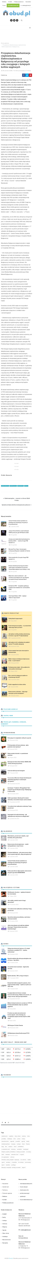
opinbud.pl (22, 1196)
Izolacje (4, 1220)
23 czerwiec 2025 (14, 679)
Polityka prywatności (19, 1)
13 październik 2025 (14, 998)
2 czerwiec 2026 (13, 875)
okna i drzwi (17, 1136)
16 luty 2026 (12, 1008)
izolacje (19, 1144)
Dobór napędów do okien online (17, 684)
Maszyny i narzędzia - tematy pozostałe (11, 1167)
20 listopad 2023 (13, 810)
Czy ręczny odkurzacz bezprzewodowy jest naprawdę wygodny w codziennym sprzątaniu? (19, 779)
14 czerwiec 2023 (13, 904)
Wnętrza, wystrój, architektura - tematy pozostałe (13, 1151)
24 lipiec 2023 (12, 757)
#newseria (20, 485)
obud (15, 1146)
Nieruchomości (6, 1239)
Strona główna (5, 43)
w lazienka (14, 1162)
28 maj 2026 (13, 561)
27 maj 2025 (13, 629)
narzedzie (19, 1149)
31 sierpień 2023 (13, 988)
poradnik (18, 1141)
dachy (27, 1141)
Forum (4, 5)
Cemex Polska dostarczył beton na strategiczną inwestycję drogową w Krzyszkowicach (18, 522)
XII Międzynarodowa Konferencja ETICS (18, 1033)
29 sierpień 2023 (13, 954)
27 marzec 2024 (13, 962)
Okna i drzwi (5, 1233)
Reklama (4, 1)
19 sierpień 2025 (14, 695)
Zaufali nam (7, 715)
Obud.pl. (11, 1258)
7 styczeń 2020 (14, 686)
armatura (8, 1162)
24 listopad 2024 (14, 663)
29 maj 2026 (13, 535)
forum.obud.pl (23, 1187)
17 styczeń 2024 (13, 773)
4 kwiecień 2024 (13, 971)
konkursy (13, 1149)
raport (3, 1165)
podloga (13, 1165)
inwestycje (25, 1149)
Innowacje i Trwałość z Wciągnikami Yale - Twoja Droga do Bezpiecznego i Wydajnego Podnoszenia (19, 789)
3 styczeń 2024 (13, 749)
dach (3, 1154)
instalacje (9, 1138)
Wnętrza (4, 1227)
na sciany (28, 1151)
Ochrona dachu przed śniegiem (16, 770)
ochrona (12, 1157)
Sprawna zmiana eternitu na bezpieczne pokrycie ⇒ (16, 505)
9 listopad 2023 (13, 765)
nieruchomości (5, 1141)
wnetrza (24, 1136)
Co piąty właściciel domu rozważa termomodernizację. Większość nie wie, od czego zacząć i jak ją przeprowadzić (19, 994)
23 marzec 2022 (13, 921)
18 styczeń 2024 (13, 740)
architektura (20, 1146)
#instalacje (13, 485)
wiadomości (5, 1136)
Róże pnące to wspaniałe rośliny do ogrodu (19, 738)
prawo (18, 1138)
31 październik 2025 (15, 638)
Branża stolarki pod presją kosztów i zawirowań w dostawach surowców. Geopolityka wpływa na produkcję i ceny (19, 567)
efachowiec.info (24, 1190)
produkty (4, 1138)
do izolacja (21, 1162)
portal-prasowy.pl (24, 1193)
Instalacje (5, 1236)
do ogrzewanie (5, 1157)
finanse (28, 1144)
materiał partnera (6, 1144)
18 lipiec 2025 (13, 671)
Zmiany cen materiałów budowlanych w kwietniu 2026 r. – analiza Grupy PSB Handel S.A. (19, 540)
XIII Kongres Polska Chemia (15, 1025)
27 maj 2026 (13, 581)
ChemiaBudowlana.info (13, 5)
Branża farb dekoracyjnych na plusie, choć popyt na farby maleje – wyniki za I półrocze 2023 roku (19, 984)
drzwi (23, 1144)
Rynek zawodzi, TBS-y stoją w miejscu (18, 975)
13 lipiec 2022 (12, 896)
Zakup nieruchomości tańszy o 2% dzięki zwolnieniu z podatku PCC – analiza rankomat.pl (19, 950)
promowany (28, 1162)
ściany (23, 1138)
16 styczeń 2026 (14, 654)
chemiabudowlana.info (26, 1183)
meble (29, 1159)
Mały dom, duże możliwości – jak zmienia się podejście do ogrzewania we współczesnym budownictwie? (19, 577)
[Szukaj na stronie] (21, 20)
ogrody (23, 1141)
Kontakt (10, 1)
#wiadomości (5, 485)
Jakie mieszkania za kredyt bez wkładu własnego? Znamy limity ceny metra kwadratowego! (18, 927)
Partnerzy (5, 1190)
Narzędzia (5, 1243)
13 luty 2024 (13, 621)
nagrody (12, 1141)
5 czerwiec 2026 (14, 526)
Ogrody (4, 1230)
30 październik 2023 (14, 783)
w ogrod (22, 1154)
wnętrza (10, 1146)
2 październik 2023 (14, 818)
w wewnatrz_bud (6, 1149)
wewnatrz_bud (14, 1154)
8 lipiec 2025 (12, 1020)
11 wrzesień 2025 (14, 978)
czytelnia (11, 1136)
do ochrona (23, 1159)
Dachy (4, 1217)
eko (6, 1146)
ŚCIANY (4, 1214)
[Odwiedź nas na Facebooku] (11, 20)
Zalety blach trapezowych (15, 618)
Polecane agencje (9, 709)
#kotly (26, 485)
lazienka (8, 1165)
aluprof (23, 1167)
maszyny (13, 1144)
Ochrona (4, 1223)
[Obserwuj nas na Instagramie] (17, 20)
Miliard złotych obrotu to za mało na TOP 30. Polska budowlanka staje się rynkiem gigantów (20, 1004)
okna (28, 1136)
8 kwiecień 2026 (13, 1035)
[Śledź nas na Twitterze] (14, 20)
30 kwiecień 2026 (14, 646)
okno (14, 1138)
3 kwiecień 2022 (13, 931)
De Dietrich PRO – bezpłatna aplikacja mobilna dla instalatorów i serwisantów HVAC (19, 587)
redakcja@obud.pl (26, 5)
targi (3, 1146)
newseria (7, 1154)
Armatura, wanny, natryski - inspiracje (10, 1159)
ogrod (3, 1162)
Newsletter (28, 1)
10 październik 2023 (14, 802)
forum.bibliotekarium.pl (26, 1199)
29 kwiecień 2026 (13, 1027)
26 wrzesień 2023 (14, 793)
